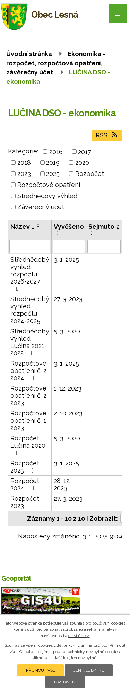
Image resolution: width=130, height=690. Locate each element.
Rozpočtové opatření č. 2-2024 (29, 371)
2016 (56, 151)
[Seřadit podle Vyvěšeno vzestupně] (57, 231)
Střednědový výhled (47, 195)
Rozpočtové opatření (48, 184)
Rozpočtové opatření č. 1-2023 (29, 420)
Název (22, 226)
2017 (84, 151)
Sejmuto (104, 226)
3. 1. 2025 (66, 259)
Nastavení (65, 682)
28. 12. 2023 (62, 484)
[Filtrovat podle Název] (29, 246)
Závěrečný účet (40, 206)
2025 (53, 173)
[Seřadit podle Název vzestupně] (38, 224)
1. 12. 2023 (67, 388)
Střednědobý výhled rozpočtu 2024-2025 (29, 309)
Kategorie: (23, 151)
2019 (53, 162)
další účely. (79, 635)
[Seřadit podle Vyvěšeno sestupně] (57, 234)
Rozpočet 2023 (24, 502)
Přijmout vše (40, 670)
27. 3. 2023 (68, 299)
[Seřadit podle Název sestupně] (38, 227)
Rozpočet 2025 (24, 466)
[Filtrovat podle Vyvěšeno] (69, 246)
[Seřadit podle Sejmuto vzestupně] (92, 231)
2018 (24, 162)
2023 (24, 173)
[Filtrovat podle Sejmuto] (104, 246)
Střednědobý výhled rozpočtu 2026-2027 (29, 274)
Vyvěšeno (69, 226)
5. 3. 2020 (67, 331)
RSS (107, 135)
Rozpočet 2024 (24, 484)
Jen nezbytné (88, 670)
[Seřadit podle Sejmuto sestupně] (92, 234)
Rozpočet (89, 173)
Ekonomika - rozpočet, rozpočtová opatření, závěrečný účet (55, 63)
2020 (82, 162)
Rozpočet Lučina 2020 (27, 445)
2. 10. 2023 (68, 413)
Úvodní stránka (29, 53)
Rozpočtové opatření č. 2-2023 (29, 395)
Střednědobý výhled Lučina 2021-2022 (29, 342)
